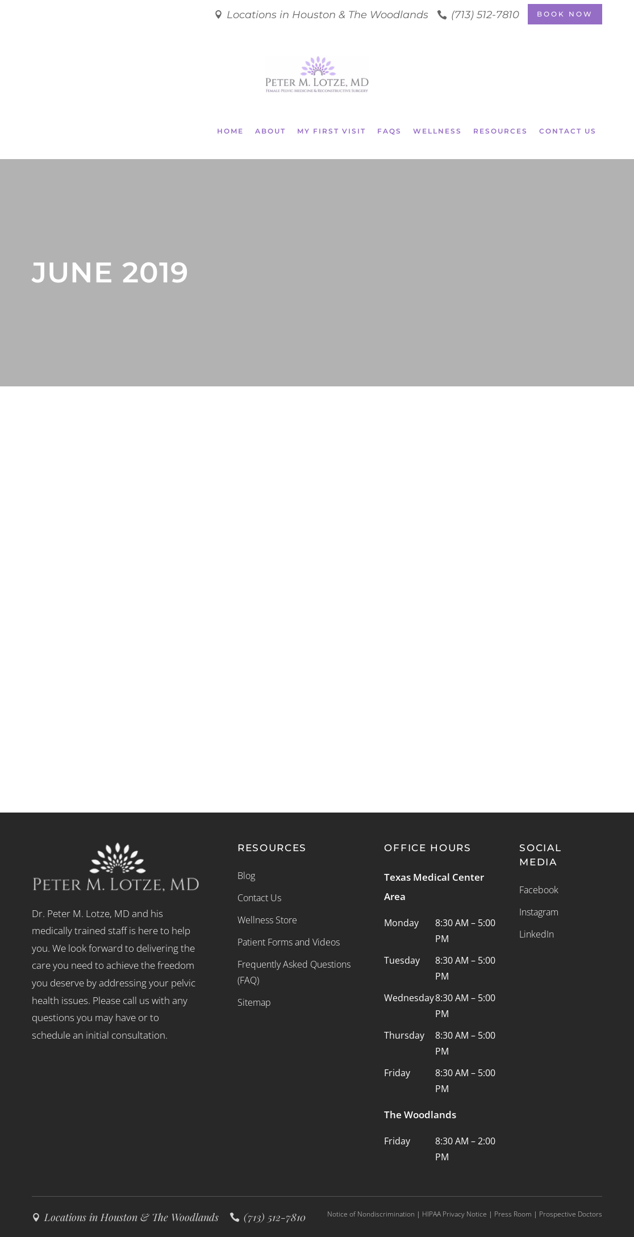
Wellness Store (267, 920)
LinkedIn (536, 934)
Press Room (513, 1214)
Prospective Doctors (570, 1214)
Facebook (538, 890)
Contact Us (259, 898)
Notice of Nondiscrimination (371, 1214)
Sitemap (254, 1002)
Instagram (538, 912)
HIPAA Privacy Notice (454, 1214)
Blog (246, 875)
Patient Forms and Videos (288, 942)
